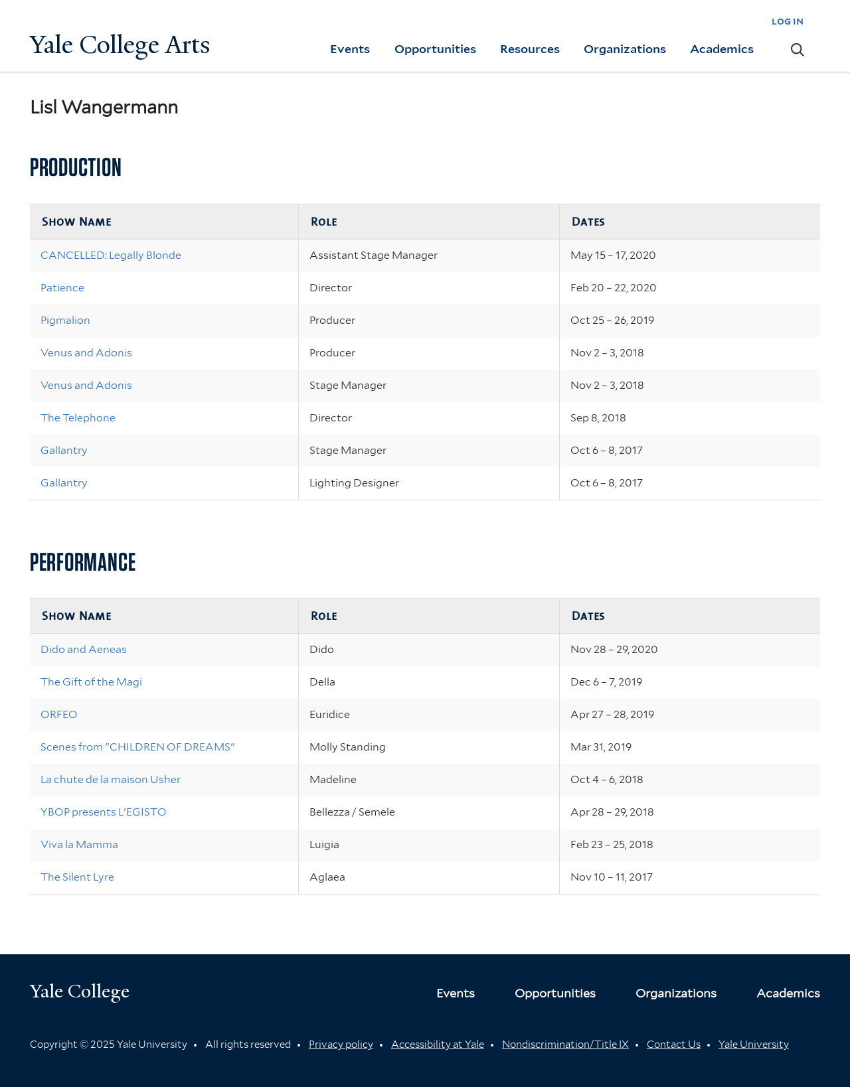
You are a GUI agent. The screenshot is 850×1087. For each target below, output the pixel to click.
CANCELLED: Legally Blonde (111, 255)
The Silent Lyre (77, 877)
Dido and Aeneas (84, 649)
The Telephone (78, 417)
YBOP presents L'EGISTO (104, 812)
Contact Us (674, 1045)
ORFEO (59, 714)
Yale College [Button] (79, 991)
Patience (62, 287)
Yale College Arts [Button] (120, 45)
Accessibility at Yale (437, 1045)
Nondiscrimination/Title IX (565, 1045)
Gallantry (64, 450)
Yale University (754, 1045)
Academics (722, 49)
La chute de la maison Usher (111, 779)
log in (788, 21)
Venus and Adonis (86, 352)
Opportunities (435, 49)
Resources (530, 49)
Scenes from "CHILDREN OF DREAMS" (138, 747)
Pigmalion (65, 320)
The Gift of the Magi (91, 682)
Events (350, 49)
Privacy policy (341, 1045)
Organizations (625, 49)
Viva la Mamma (79, 844)
